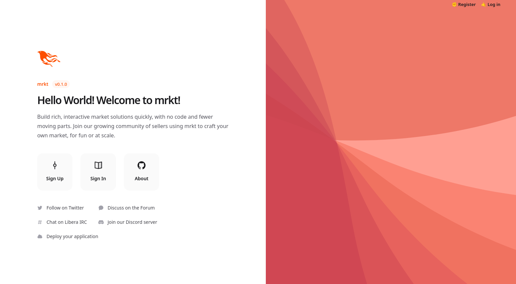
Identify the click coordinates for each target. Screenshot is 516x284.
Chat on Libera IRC (62, 222)
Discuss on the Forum (126, 208)
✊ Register (464, 4)
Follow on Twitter (60, 208)
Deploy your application (67, 236)
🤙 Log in (490, 4)
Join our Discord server (127, 222)
